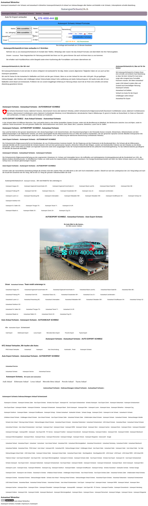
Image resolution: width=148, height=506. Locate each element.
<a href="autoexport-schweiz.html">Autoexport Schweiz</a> (74, 251)
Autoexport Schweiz (7, 504)
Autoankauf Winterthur (10, 2)
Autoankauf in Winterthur (38, 5)
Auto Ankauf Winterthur (22, 501)
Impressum (25, 504)
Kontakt (17, 504)
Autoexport (34, 504)
